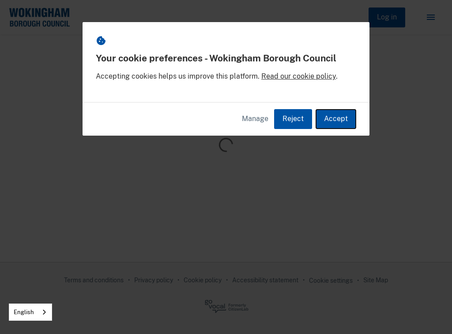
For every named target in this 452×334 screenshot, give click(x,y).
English (24, 312)
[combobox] (30, 312)
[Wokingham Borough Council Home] (39, 17)
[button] (431, 17)
